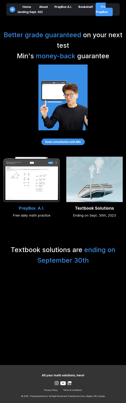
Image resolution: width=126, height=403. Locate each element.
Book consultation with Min (63, 141)
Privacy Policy (51, 390)
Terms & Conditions (72, 390)
